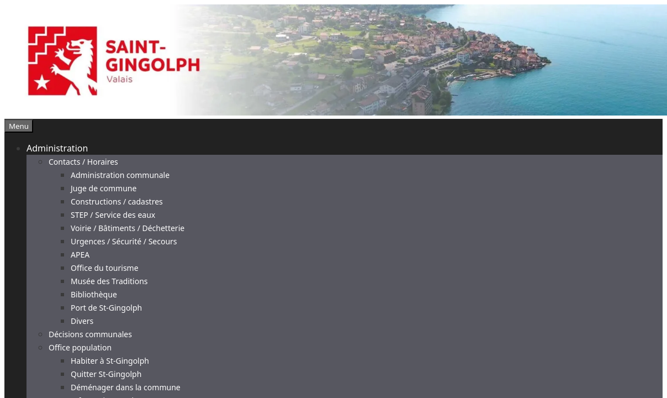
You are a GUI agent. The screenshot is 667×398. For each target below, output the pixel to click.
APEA (80, 254)
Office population (80, 347)
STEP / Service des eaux (113, 215)
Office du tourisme (105, 268)
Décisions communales (90, 334)
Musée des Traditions (109, 281)
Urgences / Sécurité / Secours (124, 241)
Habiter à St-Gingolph (110, 360)
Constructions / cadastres (117, 201)
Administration (57, 148)
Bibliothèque (94, 294)
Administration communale (120, 175)
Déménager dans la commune (126, 387)
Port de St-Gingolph (106, 307)
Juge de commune (103, 188)
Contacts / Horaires (83, 161)
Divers (82, 321)
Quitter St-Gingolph (106, 374)
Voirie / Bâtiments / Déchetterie (127, 228)
